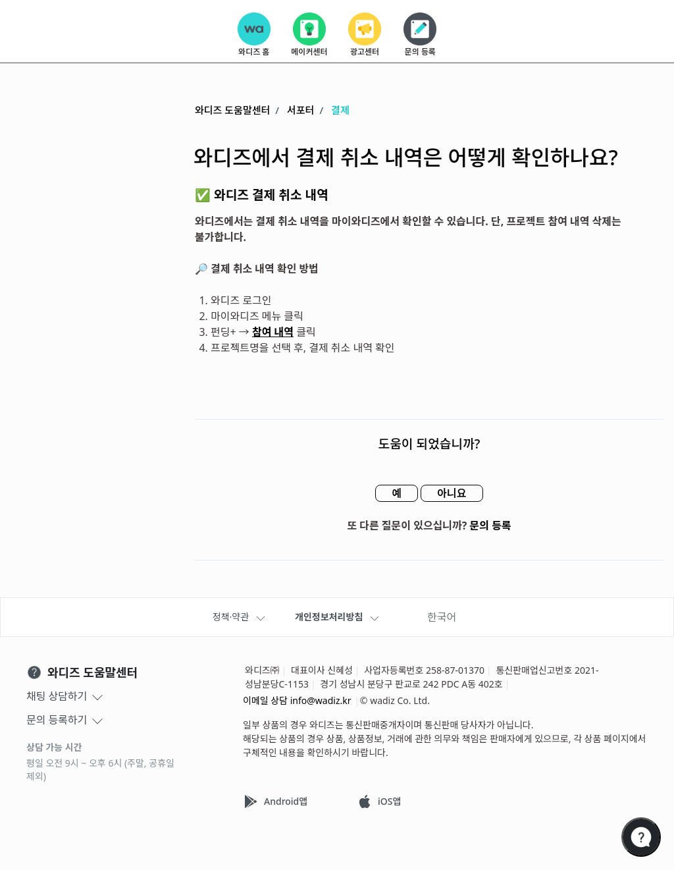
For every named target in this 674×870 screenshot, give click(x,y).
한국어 (441, 617)
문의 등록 (490, 525)
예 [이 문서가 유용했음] (397, 493)
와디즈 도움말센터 (232, 110)
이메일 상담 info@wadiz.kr (297, 700)
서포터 (300, 110)
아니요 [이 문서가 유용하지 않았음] (451, 493)
